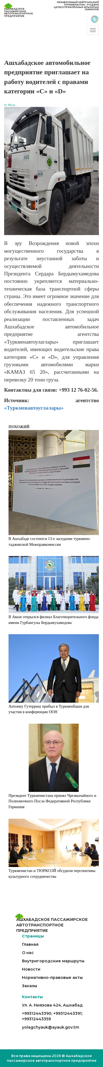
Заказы (29, 985)
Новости (31, 969)
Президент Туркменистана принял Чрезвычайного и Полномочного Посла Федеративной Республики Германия (52, 801)
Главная (30, 944)
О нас (28, 952)
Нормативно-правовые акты (52, 977)
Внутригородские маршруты (53, 960)
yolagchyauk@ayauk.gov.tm (50, 1027)
